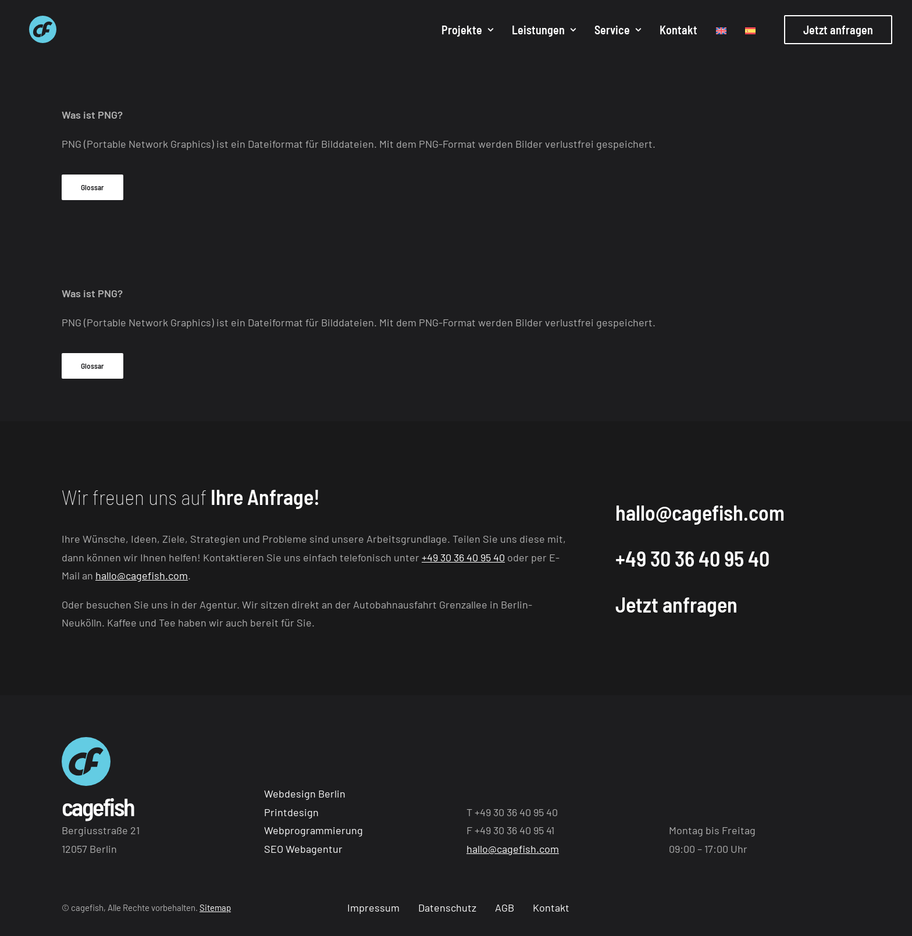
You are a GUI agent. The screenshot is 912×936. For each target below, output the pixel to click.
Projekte (467, 32)
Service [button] (617, 32)
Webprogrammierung (313, 830)
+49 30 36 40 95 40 (463, 557)
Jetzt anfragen (676, 604)
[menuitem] (467, 32)
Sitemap (215, 907)
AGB (504, 907)
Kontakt (678, 32)
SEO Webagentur (303, 848)
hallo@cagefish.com (141, 575)
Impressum (373, 907)
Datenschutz (447, 907)
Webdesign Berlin (304, 793)
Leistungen (544, 32)
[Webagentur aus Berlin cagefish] (36, 32)
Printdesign (291, 812)
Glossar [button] (92, 187)
